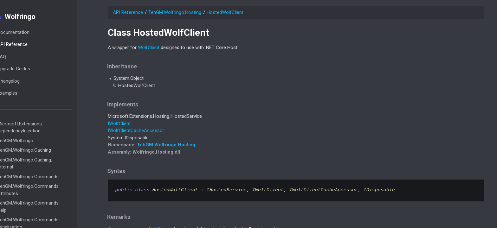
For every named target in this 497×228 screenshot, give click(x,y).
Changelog (26, 81)
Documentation (31, 32)
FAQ (19, 57)
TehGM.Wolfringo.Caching (42, 150)
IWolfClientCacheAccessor (136, 130)
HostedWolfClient (225, 12)
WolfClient (148, 47)
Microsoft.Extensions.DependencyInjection (38, 127)
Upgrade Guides (31, 69)
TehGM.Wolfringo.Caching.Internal (42, 163)
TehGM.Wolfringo (33, 140)
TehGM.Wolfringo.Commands (45, 177)
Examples (25, 93)
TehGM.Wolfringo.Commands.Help (46, 206)
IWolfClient (119, 123)
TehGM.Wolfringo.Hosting (174, 12)
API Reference (30, 44)
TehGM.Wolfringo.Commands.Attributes (46, 189)
